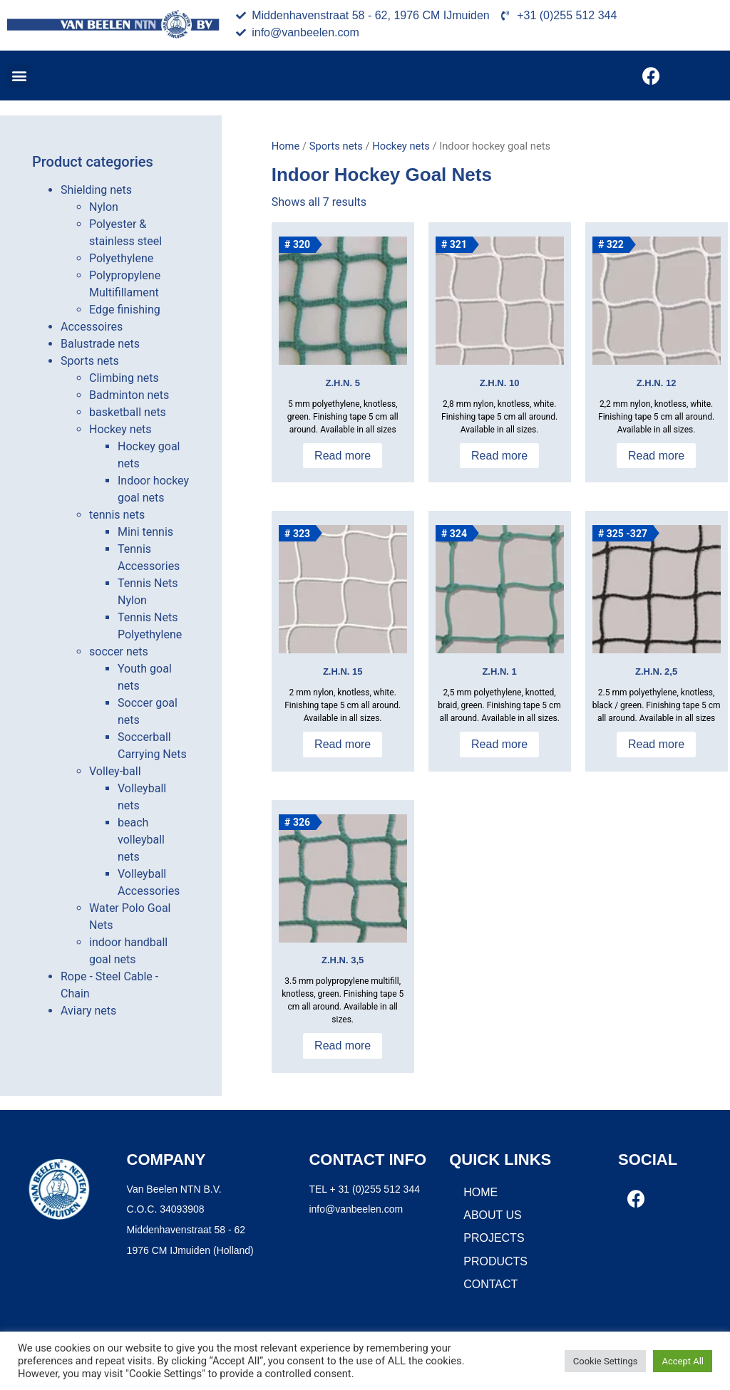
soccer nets (118, 651)
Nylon (103, 207)
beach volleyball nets (141, 839)
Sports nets (90, 361)
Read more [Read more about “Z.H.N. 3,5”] (342, 1045)
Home (286, 146)
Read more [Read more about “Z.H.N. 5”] (342, 456)
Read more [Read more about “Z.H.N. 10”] (499, 456)
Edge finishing (124, 309)
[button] (19, 76)
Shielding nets (96, 190)
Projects (493, 1238)
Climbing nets (124, 378)
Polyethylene (121, 258)
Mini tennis (145, 532)
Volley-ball (115, 771)
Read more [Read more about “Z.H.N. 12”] (656, 456)
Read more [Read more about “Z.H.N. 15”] (342, 744)
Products (495, 1261)
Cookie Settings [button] (605, 1361)
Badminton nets (129, 395)
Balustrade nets (100, 344)
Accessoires (92, 326)
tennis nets (117, 515)
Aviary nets (88, 1010)
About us (492, 1215)
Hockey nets (120, 429)
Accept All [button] (683, 1361)
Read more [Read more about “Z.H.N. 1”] (499, 744)
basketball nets (127, 412)
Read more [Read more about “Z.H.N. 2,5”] (656, 744)
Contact (490, 1284)
